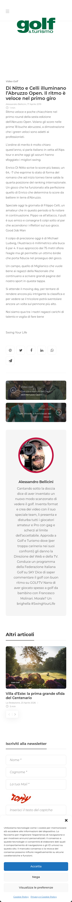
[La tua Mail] (36, 784)
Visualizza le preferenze (36, 887)
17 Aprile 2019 (34, 104)
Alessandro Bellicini (16, 104)
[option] (36, 676)
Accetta (36, 866)
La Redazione (13, 702)
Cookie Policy (21, 896)
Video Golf (12, 81)
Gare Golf (15, 682)
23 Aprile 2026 (28, 702)
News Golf (45, 409)
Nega (36, 877)
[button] (66, 820)
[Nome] (36, 760)
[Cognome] (36, 772)
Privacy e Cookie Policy (44, 896)
